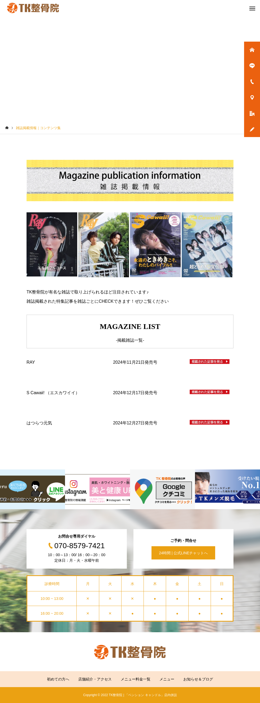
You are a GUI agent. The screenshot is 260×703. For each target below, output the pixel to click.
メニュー (166, 679)
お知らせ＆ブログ (198, 679)
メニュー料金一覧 (135, 679)
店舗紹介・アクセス (95, 679)
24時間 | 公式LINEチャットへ (183, 553)
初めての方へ (58, 679)
